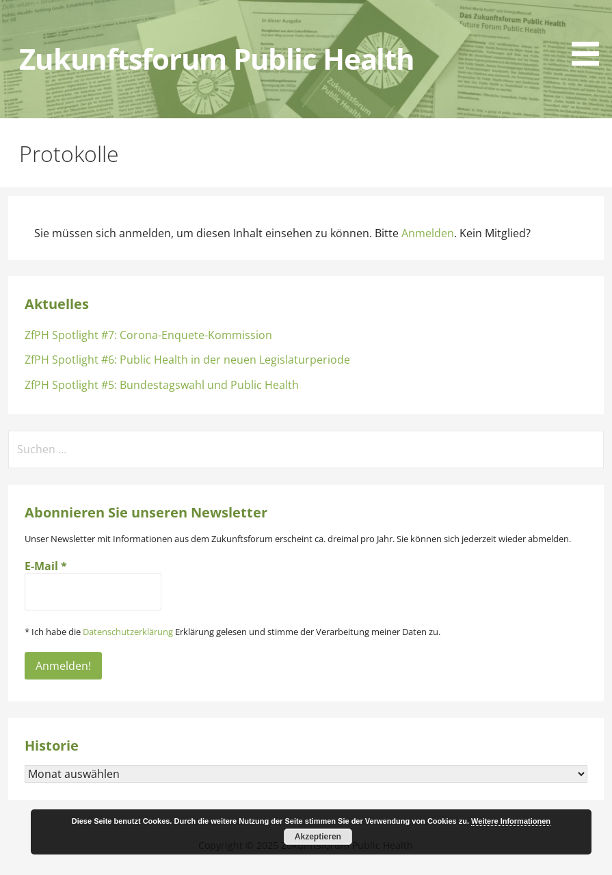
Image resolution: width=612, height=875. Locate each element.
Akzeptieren (318, 837)
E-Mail (46, 566)
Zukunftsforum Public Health (216, 59)
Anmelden (427, 233)
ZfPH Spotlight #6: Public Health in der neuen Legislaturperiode (187, 359)
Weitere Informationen (510, 821)
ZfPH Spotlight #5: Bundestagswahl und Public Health (162, 384)
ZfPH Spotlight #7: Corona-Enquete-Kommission (148, 334)
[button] (590, 35)
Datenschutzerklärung (128, 631)
